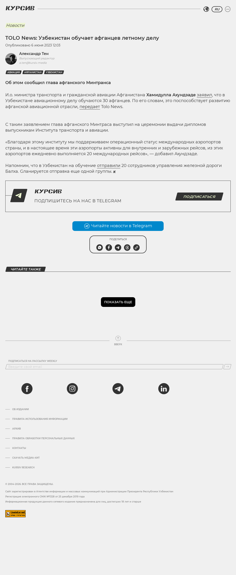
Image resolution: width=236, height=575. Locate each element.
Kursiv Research (23, 467)
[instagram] (72, 388)
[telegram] (118, 388)
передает (90, 106)
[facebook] (26, 388)
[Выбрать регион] (206, 9)
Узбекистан (54, 72)
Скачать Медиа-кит (26, 458)
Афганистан (32, 72)
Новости (15, 25)
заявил (204, 94)
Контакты (19, 448)
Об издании (20, 409)
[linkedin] (163, 388)
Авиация (13, 72)
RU (217, 9)
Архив (16, 428)
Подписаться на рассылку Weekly (32, 361)
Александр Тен (34, 53)
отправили (108, 165)
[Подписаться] (227, 366)
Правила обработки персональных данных (43, 438)
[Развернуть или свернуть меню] (228, 9)
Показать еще (118, 302)
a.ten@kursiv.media (33, 62)
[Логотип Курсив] (20, 8)
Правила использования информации (40, 419)
